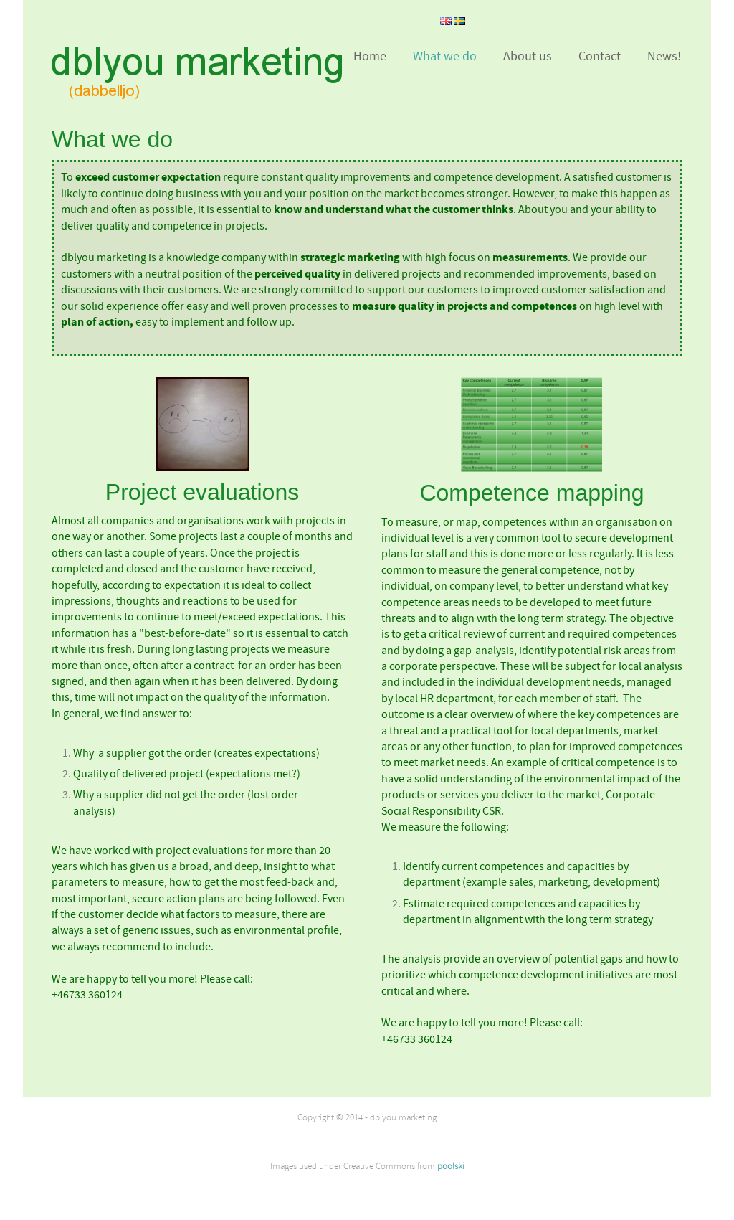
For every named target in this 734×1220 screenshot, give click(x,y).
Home (369, 56)
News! (664, 56)
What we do (445, 56)
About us (527, 56)
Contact (599, 56)
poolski (450, 1166)
